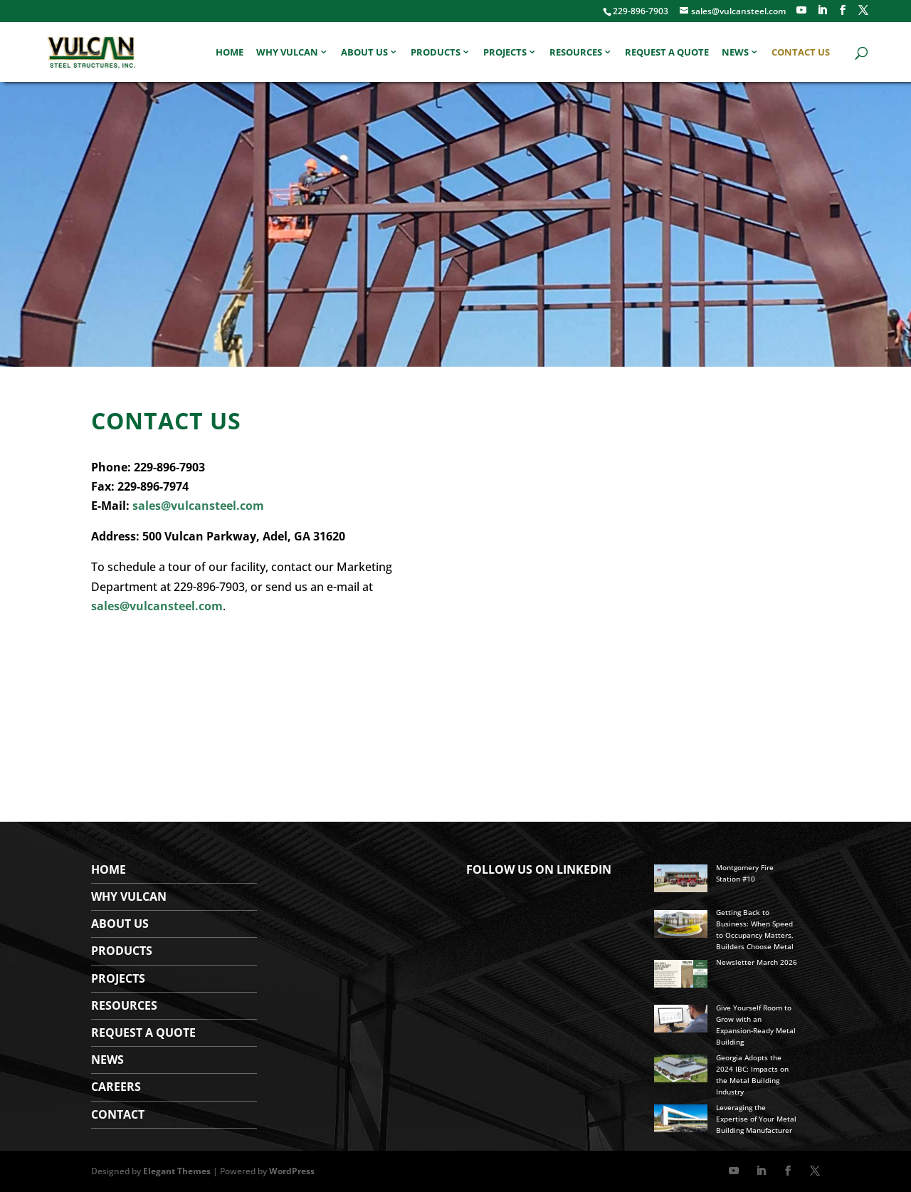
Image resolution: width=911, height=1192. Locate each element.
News (735, 52)
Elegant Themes (177, 1171)
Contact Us (801, 52)
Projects (505, 52)
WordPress (292, 1171)
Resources (575, 52)
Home (229, 52)
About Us (364, 52)
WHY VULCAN (129, 896)
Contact (117, 1114)
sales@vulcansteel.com (198, 505)
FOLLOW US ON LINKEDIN (538, 869)
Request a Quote (667, 52)
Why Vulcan (287, 52)
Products (435, 52)
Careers (116, 1086)
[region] (455, 224)
